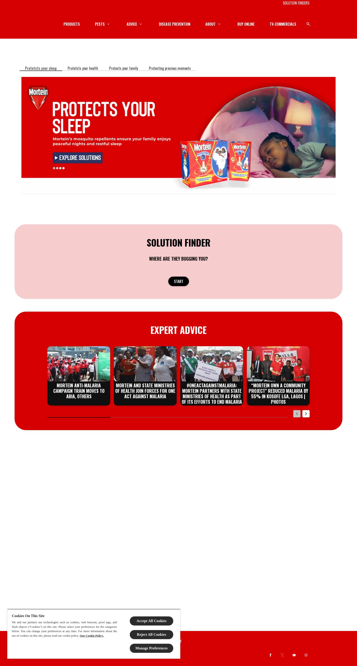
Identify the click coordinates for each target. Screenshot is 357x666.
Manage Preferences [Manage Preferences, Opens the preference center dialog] (151, 648)
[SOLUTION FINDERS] (296, 3)
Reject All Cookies (151, 634)
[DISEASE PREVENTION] (248, 24)
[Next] (306, 413)
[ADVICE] (205, 24)
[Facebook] (270, 655)
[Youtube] (294, 655)
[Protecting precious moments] (169, 68)
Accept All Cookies (152, 621)
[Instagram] (306, 655)
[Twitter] (282, 655)
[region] (93, 634)
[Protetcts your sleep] (41, 68)
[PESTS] (173, 24)
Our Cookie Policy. (92, 635)
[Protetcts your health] (83, 68)
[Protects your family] (123, 68)
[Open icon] (305, 24)
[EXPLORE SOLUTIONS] (178, 135)
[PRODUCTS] (145, 24)
